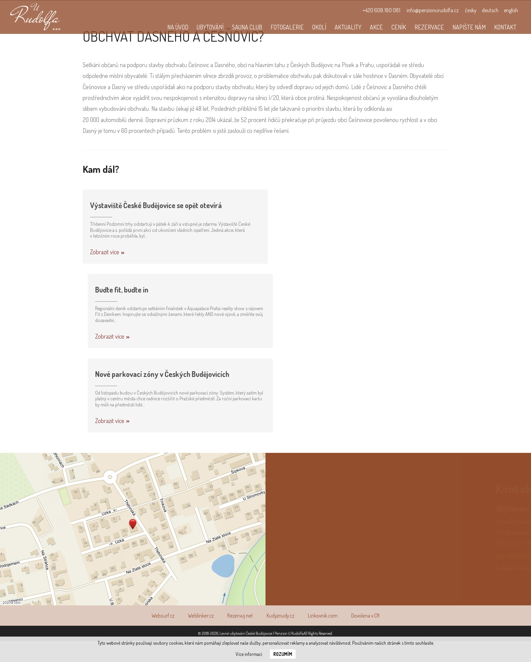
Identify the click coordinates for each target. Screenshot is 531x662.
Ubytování (210, 27)
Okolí (319, 27)
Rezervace (429, 27)
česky (470, 10)
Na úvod (177, 27)
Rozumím (282, 654)
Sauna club (247, 27)
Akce (376, 27)
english (511, 10)
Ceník (398, 27)
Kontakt (505, 27)
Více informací (249, 654)
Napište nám (469, 27)
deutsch (490, 10)
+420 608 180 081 (381, 10)
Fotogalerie (287, 27)
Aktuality (348, 27)
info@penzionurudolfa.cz (433, 10)
